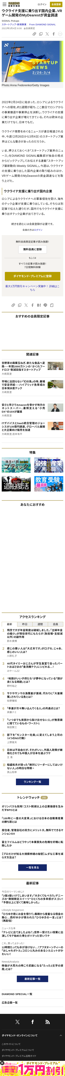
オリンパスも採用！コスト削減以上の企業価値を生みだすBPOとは (32, 808)
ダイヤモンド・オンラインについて (19, 1035)
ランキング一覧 (32, 781)
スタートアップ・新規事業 (14, 24)
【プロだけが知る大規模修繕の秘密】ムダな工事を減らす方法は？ (32, 855)
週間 (40, 624)
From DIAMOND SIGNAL (42, 24)
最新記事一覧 (33, 978)
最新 (9, 624)
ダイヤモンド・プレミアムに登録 (32, 276)
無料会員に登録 (32, 249)
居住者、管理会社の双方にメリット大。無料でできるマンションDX (32, 832)
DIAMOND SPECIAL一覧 (17, 994)
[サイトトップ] (13, 4)
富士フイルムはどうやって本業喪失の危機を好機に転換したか (32, 844)
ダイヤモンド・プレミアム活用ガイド (19, 1056)
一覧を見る (32, 867)
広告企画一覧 (10, 1002)
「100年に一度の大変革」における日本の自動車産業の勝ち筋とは (32, 820)
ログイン (42, 4)
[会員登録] (56, 4)
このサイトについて (11, 1044)
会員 (55, 624)
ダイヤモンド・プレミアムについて (18, 1050)
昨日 (25, 624)
